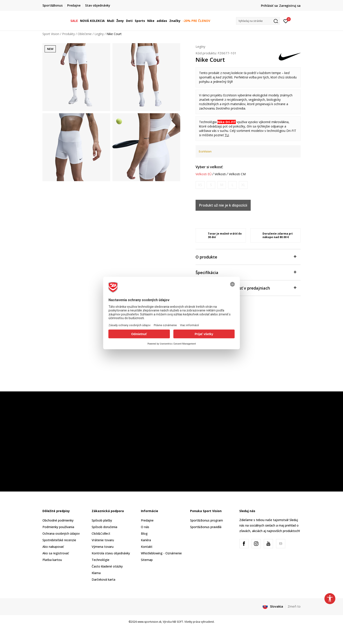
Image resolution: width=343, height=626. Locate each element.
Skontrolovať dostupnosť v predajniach (246, 288)
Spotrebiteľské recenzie (59, 540)
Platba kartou (52, 560)
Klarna (96, 573)
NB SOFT (177, 622)
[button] (258, 21)
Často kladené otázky (107, 566)
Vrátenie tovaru (103, 540)
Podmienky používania (58, 527)
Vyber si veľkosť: (209, 167)
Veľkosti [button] (220, 174)
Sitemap (147, 560)
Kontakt (146, 547)
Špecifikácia (246, 272)
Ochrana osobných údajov (61, 533)
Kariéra (146, 540)
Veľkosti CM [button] (237, 174)
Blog (144, 533)
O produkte (246, 257)
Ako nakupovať (53, 547)
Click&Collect (101, 533)
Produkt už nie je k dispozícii (223, 205)
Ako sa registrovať (55, 553)
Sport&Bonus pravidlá (205, 527)
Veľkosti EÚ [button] (204, 174)
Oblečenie (85, 34)
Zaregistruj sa (290, 6)
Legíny (99, 34)
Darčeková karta (103, 579)
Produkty (68, 34)
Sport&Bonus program (206, 520)
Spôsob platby (102, 520)
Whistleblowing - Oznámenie (161, 553)
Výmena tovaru (103, 547)
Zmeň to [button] (294, 606)
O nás (145, 527)
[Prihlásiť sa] (286, 21)
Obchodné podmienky (58, 520)
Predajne (147, 520)
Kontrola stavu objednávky (111, 553)
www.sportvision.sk (149, 622)
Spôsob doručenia (104, 527)
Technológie (100, 560)
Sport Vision (50, 34)
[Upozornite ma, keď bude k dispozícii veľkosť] (200, 185)
